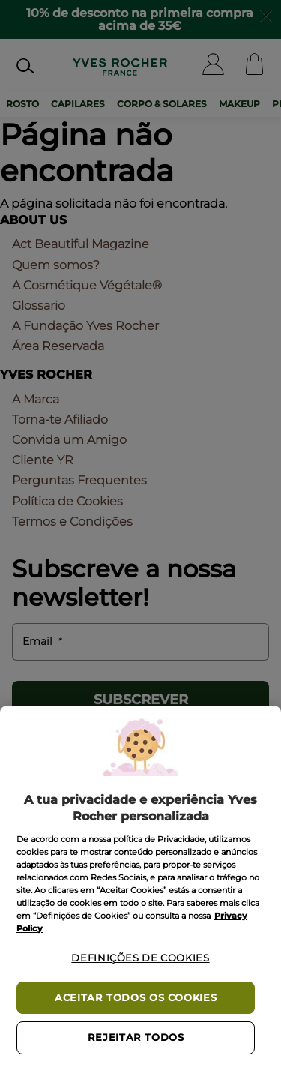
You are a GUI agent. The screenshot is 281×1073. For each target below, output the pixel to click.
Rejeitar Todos (136, 1037)
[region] (140, 889)
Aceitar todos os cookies (136, 997)
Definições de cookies (140, 958)
